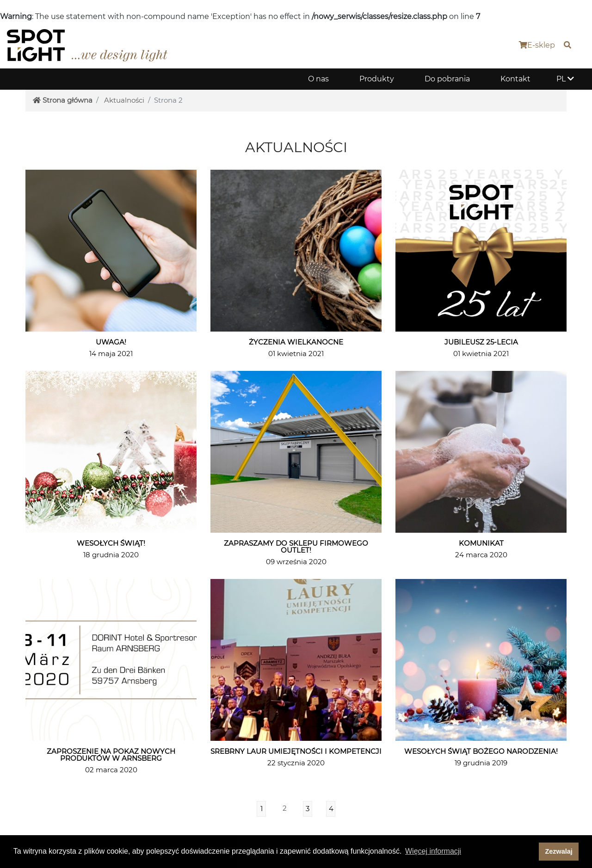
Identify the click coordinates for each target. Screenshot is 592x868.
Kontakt (515, 78)
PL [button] (565, 78)
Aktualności (124, 100)
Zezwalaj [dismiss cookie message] (559, 851)
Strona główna (62, 100)
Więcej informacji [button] (433, 851)
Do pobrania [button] (447, 78)
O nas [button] (318, 78)
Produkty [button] (376, 78)
